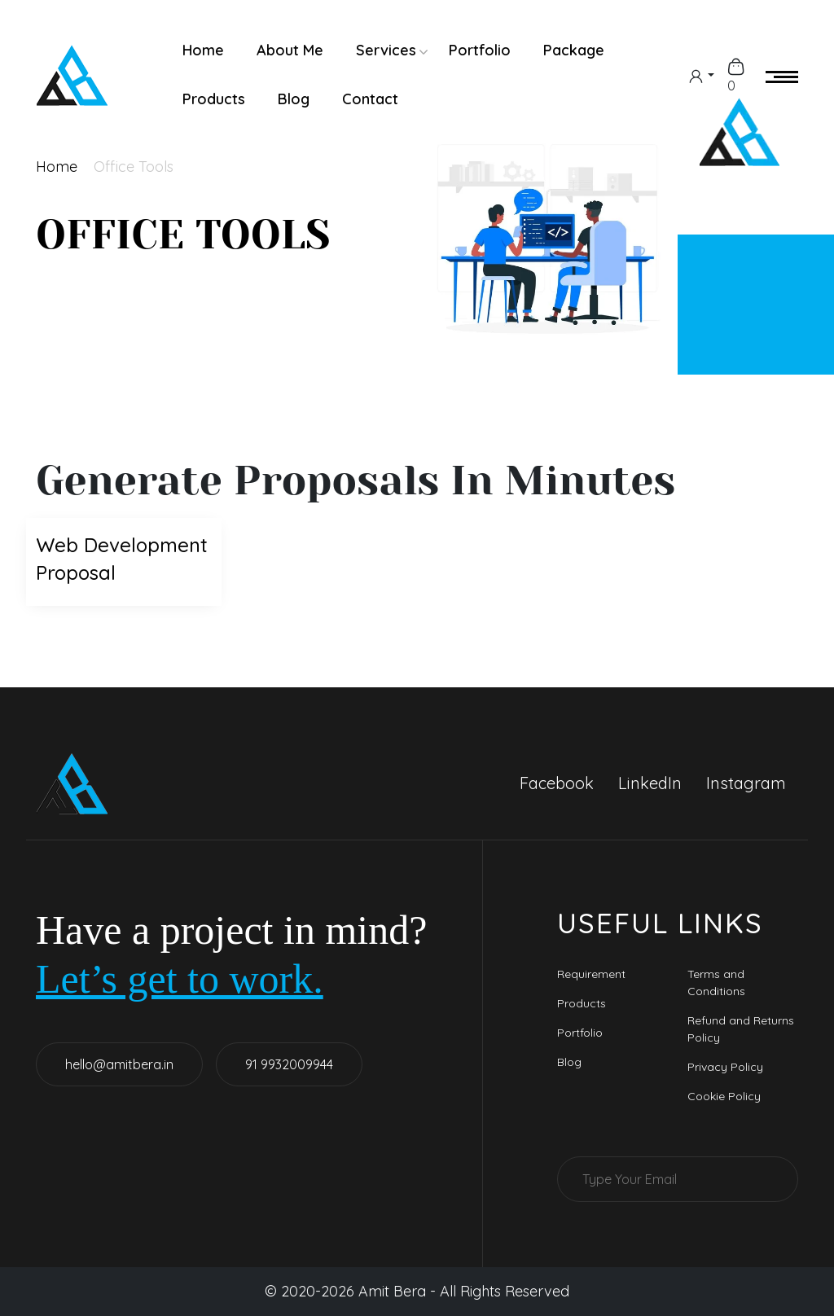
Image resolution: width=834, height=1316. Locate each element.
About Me (290, 50)
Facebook (557, 783)
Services (386, 50)
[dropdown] (700, 75)
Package (573, 50)
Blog (293, 99)
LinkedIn (650, 783)
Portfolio (480, 50)
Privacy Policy (725, 1066)
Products (213, 99)
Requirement (591, 974)
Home (203, 50)
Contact (370, 99)
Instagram (746, 783)
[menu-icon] (782, 75)
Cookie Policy (724, 1096)
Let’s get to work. (179, 979)
